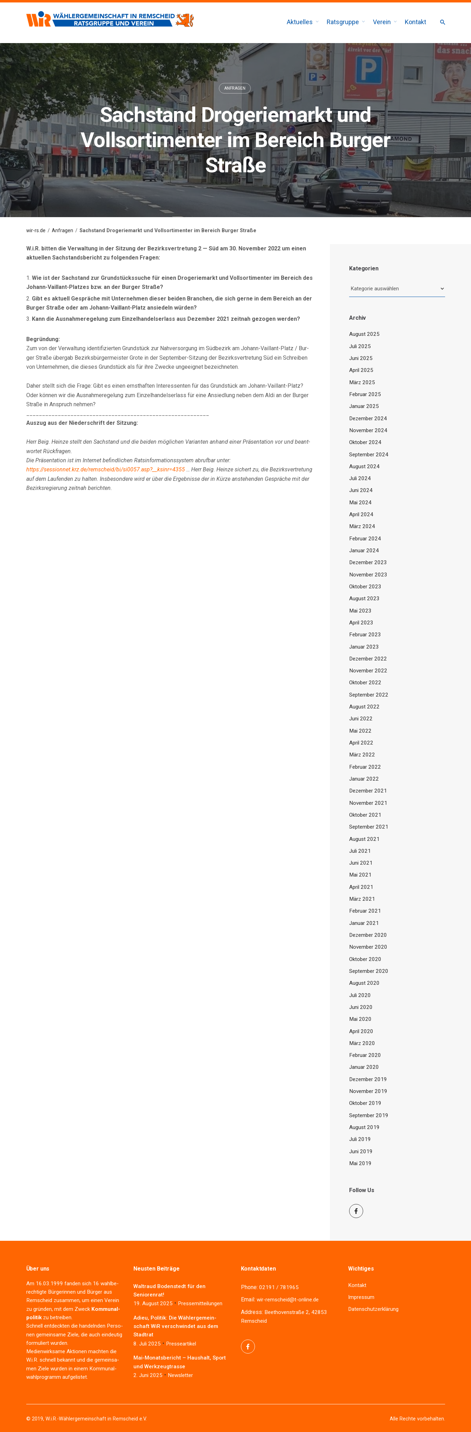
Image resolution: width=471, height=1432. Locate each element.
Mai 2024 (360, 502)
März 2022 (362, 755)
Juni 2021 (361, 863)
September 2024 (368, 454)
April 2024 (361, 514)
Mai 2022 (360, 731)
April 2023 (361, 623)
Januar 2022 (364, 779)
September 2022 (368, 695)
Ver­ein (111, 1300)
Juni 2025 (361, 358)
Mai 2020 (360, 1019)
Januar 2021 (364, 923)
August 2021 (364, 839)
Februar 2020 (365, 1055)
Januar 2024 (364, 550)
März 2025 (362, 382)
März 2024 (362, 526)
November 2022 (368, 670)
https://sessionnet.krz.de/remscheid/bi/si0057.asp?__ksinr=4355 (105, 469)
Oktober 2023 (365, 586)
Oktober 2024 (365, 442)
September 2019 (368, 1115)
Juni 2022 (361, 718)
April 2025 (361, 370)
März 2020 (362, 1043)
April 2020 (361, 1031)
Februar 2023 (365, 634)
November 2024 (368, 430)
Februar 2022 (365, 767)
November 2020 (368, 947)
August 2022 (364, 707)
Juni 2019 (361, 1151)
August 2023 (364, 598)
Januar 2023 (364, 647)
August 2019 (364, 1127)
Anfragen (234, 88)
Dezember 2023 (368, 562)
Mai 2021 (360, 875)
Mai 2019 (360, 1163)
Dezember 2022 (368, 659)
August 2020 (364, 983)
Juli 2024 (360, 478)
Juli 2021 (360, 851)
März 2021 (362, 899)
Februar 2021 (365, 911)
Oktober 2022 (365, 682)
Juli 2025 (360, 346)
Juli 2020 (360, 995)
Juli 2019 (360, 1139)
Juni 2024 (361, 490)
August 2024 (364, 466)
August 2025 (364, 334)
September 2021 (368, 827)
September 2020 (368, 971)
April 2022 (361, 743)
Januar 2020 (364, 1067)
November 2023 (368, 575)
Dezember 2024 (368, 418)
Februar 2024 (365, 538)
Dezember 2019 (368, 1079)
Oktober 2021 (365, 815)
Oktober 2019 (365, 1103)
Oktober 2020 (365, 959)
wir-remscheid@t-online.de (288, 1299)
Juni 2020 (361, 1007)
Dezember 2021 (368, 791)
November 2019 (368, 1091)
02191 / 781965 (279, 1287)
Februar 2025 (365, 394)
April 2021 (361, 887)
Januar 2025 (364, 406)
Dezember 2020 (368, 935)
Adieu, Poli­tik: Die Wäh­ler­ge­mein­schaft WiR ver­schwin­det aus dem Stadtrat (175, 1326)
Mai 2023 (360, 611)
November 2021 (368, 803)
